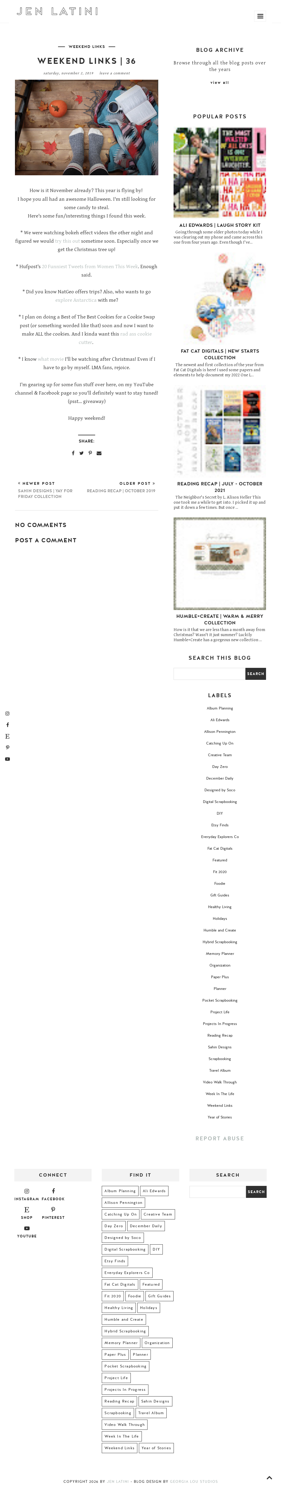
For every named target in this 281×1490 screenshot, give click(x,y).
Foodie (219, 883)
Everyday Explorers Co (220, 836)
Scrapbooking (220, 1058)
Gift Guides (219, 895)
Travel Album (220, 1070)
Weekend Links (87, 46)
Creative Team (220, 755)
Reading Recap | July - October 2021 (219, 487)
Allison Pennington (220, 731)
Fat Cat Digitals (220, 848)
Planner (220, 988)
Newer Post (52, 490)
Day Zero (220, 766)
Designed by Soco (219, 790)
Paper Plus (220, 977)
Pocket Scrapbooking (220, 1000)
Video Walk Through (220, 1082)
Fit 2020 (220, 871)
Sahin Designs (220, 1047)
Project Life (220, 1012)
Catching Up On (219, 743)
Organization (219, 965)
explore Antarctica (76, 300)
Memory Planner (220, 953)
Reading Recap (220, 1035)
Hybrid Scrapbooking (220, 942)
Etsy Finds (220, 825)
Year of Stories (220, 1117)
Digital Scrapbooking (220, 801)
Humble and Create (219, 930)
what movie (51, 359)
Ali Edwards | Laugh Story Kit (220, 225)
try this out (67, 241)
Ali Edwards (220, 720)
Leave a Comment (114, 73)
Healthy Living (220, 907)
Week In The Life (220, 1094)
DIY (220, 813)
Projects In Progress (220, 1023)
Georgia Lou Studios (194, 1481)
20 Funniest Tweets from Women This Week (90, 267)
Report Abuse (219, 1138)
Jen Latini (118, 1481)
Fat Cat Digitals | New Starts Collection (220, 354)
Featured (219, 860)
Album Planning (220, 708)
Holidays (220, 918)
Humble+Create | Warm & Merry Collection (219, 619)
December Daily (219, 778)
